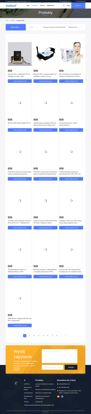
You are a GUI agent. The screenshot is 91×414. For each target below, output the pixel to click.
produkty (12, 20)
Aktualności (50, 5)
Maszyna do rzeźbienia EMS (43, 393)
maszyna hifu (39, 401)
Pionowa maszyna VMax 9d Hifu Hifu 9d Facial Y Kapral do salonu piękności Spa (45, 223)
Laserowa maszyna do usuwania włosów (54, 27)
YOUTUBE (58, 396)
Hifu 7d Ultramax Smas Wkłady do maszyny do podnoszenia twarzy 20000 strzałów (70, 76)
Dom (28, 5)
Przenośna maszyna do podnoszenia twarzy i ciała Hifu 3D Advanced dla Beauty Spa (45, 174)
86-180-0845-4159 (80, 1)
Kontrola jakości (28, 393)
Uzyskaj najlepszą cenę (19, 81)
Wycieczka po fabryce (28, 388)
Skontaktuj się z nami (28, 397)
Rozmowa (78, 5)
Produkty (35, 5)
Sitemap (26, 401)
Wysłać (71, 367)
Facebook (62, 396)
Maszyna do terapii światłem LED (44, 405)
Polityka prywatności (29, 405)
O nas (42, 5)
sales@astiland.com (65, 1)
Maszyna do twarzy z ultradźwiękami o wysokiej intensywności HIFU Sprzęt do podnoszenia (45, 272)
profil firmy (27, 384)
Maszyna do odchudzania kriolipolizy (45, 389)
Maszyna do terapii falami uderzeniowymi (42, 397)
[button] (36, 27)
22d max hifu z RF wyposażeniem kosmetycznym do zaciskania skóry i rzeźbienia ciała (70, 272)
